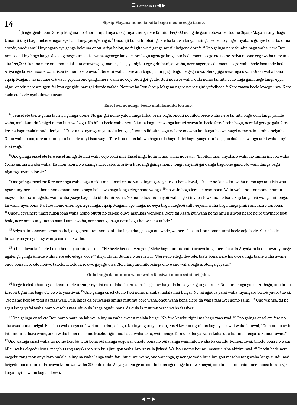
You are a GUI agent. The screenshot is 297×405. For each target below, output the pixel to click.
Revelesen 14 (147, 6)
